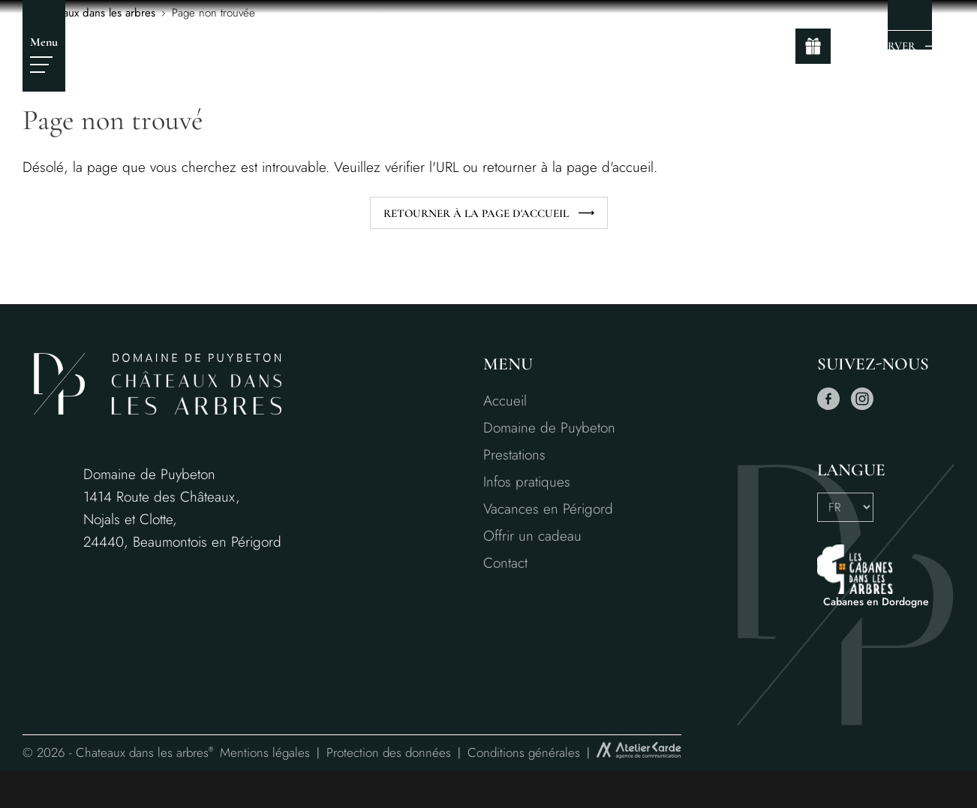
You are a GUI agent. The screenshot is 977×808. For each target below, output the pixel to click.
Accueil (505, 400)
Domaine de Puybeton (549, 428)
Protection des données (388, 752)
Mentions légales (265, 752)
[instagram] (862, 406)
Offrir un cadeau (532, 536)
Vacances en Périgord (548, 509)
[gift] (813, 46)
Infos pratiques (526, 482)
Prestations (514, 455)
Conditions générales (523, 752)
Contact (505, 563)
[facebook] (828, 406)
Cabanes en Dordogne (876, 602)
